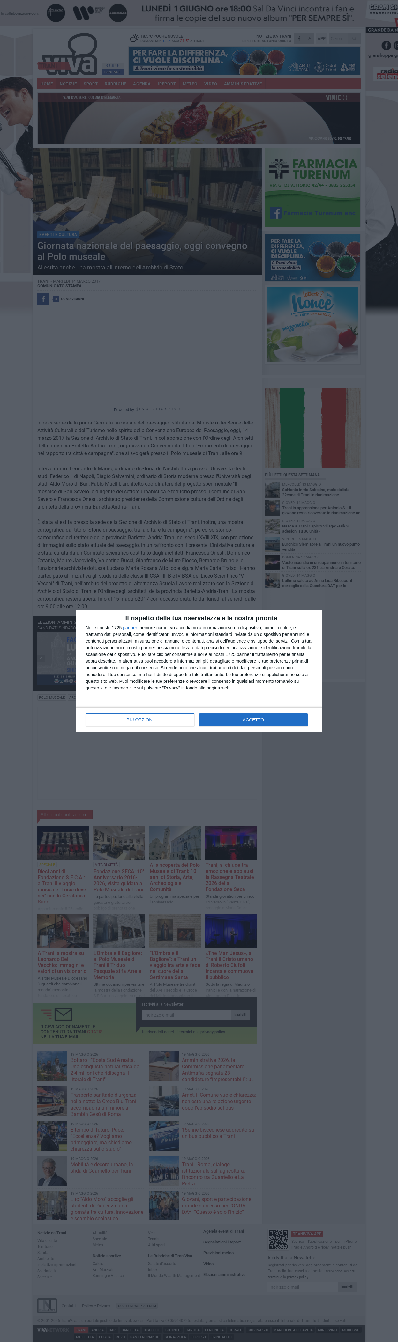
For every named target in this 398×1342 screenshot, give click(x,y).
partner (130, 627)
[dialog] (199, 671)
